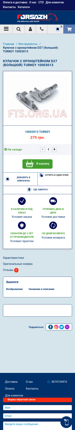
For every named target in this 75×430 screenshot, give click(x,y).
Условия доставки (53, 216)
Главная (9, 44)
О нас (29, 381)
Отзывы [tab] (11, 270)
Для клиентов (14, 395)
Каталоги (24, 7)
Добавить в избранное (17, 179)
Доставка (11, 381)
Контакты (9, 7)
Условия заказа (22, 216)
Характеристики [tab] (13, 257)
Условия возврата (53, 237)
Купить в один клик (54, 175)
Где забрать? (37, 189)
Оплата (10, 388)
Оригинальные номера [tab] (17, 263)
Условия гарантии (21, 241)
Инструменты (28, 44)
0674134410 (59, 381)
